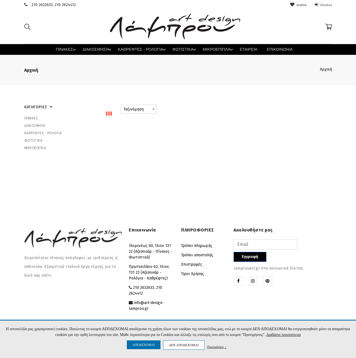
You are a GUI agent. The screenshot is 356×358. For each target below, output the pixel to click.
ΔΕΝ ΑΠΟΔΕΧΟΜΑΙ (184, 345)
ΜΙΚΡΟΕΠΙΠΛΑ (215, 49)
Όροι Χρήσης (192, 273)
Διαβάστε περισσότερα (283, 335)
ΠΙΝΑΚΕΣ (71, 49)
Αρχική (326, 69)
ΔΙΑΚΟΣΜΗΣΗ (100, 49)
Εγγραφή (250, 256)
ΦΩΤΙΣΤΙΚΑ (183, 49)
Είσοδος (322, 4)
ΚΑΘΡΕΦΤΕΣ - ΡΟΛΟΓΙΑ (143, 49)
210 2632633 (42, 4)
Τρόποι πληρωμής (196, 245)
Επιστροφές (191, 264)
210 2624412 (65, 4)
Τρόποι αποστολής (197, 254)
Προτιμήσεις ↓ (216, 347)
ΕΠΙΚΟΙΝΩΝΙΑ (273, 49)
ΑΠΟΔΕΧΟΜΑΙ (143, 345)
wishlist (294, 4)
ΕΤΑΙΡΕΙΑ (243, 49)
